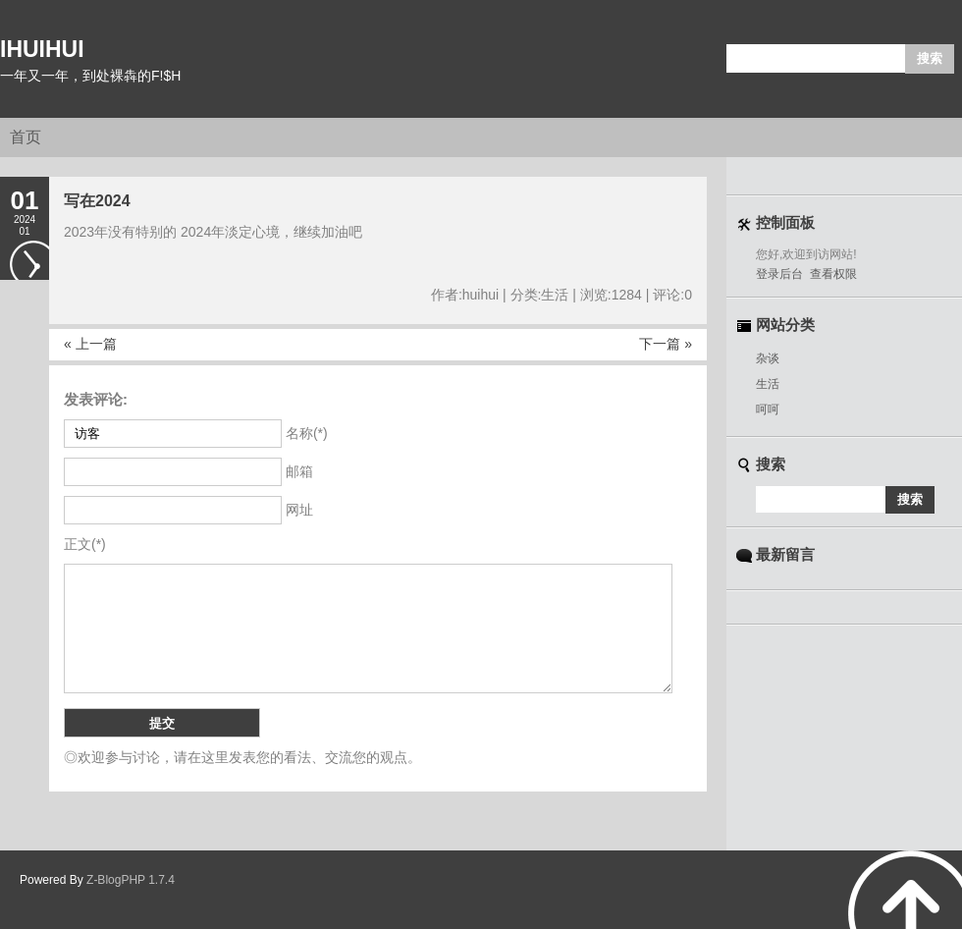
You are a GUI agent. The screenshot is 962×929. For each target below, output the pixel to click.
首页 (25, 137)
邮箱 (299, 471)
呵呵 (767, 409)
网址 (299, 510)
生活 (767, 384)
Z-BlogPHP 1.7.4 (130, 880)
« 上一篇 (90, 344)
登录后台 (779, 274)
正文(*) (85, 544)
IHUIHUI (42, 49)
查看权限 (833, 274)
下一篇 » (665, 344)
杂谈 (767, 358)
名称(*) (307, 433)
